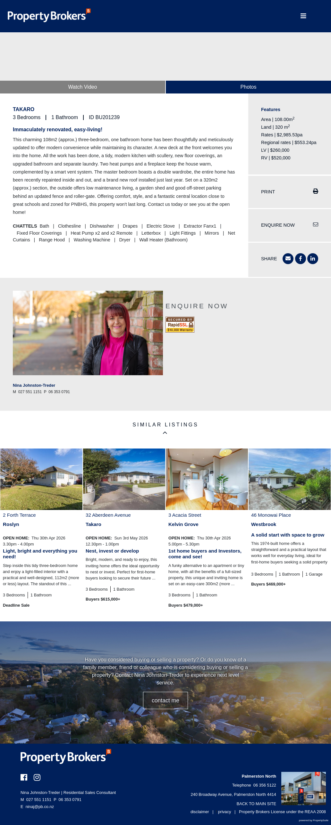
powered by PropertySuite (313, 820)
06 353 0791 (67, 799)
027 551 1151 (36, 799)
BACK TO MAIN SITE (256, 803)
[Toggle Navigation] (303, 16)
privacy (224, 811)
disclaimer (200, 811)
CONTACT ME (165, 700)
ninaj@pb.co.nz (40, 806)
